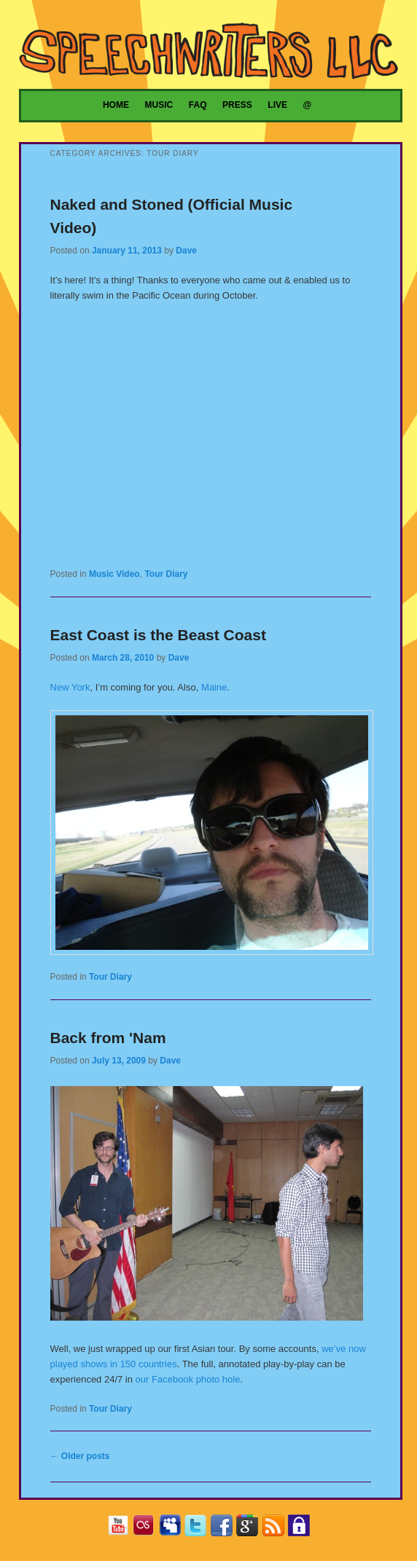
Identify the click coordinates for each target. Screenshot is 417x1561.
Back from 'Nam (108, 1037)
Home (116, 105)
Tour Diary (165, 574)
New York (70, 687)
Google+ (250, 1527)
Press (237, 105)
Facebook (225, 1527)
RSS (276, 1527)
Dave (186, 250)
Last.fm (147, 1527)
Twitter (198, 1527)
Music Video (114, 574)
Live (277, 105)
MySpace (173, 1527)
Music (159, 105)
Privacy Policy (302, 1527)
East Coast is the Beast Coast (158, 634)
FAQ (198, 105)
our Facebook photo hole (188, 1379)
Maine (214, 687)
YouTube (121, 1527)
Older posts (80, 1456)
